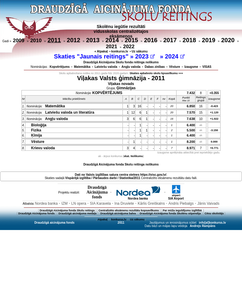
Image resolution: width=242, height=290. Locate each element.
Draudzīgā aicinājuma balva (118, 213)
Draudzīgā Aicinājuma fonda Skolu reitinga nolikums (121, 164)
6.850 (191, 106)
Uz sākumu (140, 51)
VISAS (207, 66)
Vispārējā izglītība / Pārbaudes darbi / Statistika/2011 (102, 178)
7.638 (191, 119)
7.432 (191, 93)
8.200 (191, 141)
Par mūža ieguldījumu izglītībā (182, 210)
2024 (175, 56)
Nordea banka (138, 197)
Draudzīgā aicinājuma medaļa (78, 213)
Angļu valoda (131, 66)
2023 (145, 56)
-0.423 (214, 106)
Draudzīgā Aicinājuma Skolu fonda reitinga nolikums (121, 62)
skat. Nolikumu (133, 156)
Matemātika (82, 66)
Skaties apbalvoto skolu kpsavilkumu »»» (156, 73)
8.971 (191, 148)
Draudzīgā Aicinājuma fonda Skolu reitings (67, 210)
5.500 (191, 130)
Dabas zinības (155, 66)
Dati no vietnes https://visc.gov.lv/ (120, 174)
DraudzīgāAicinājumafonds (97, 192)
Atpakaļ (102, 219)
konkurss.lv (119, 51)
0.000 (214, 141)
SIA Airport (176, 197)
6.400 (191, 125)
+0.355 (214, 93)
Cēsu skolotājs (214, 213)
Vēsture (174, 66)
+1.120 (214, 112)
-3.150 (214, 130)
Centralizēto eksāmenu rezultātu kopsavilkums (129, 210)
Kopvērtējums (59, 66)
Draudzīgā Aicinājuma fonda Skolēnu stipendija (170, 213)
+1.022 (214, 118)
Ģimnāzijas (125, 88)
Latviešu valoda (106, 66)
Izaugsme (191, 66)
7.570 (191, 112)
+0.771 (214, 148)
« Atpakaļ (101, 51)
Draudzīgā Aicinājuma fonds (36, 213)
